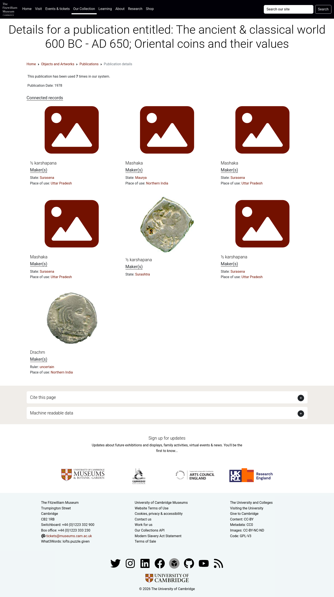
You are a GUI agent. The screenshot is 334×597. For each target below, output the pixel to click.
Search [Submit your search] (323, 9)
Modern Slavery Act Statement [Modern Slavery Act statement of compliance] (158, 536)
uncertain (47, 367)
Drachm (37, 352)
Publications (89, 64)
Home (27, 8)
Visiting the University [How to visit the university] (246, 508)
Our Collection (84, 9)
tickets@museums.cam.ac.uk (69, 536)
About (120, 9)
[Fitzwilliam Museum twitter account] (116, 563)
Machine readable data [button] (51, 413)
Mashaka (134, 163)
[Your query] (288, 9)
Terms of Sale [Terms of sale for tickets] (145, 541)
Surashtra (142, 274)
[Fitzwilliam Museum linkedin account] (160, 563)
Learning (105, 9)
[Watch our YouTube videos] (204, 563)
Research (135, 9)
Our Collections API (150, 530)
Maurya (141, 178)
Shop (150, 9)
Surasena (47, 178)
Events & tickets (57, 9)
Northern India (157, 183)
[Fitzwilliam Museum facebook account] (145, 563)
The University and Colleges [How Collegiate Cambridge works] (251, 503)
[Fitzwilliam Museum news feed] (218, 563)
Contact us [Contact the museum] (143, 519)
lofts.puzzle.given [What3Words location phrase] (76, 541)
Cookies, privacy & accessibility (159, 514)
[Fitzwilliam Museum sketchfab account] (174, 563)
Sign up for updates (166, 438)
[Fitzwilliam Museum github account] (189, 563)
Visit (38, 9)
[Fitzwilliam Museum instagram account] (130, 563)
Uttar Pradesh (61, 183)
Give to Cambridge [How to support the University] (244, 514)
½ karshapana (43, 163)
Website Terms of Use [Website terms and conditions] (152, 508)
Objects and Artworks (57, 64)
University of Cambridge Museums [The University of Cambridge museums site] (161, 503)
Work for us (144, 525)
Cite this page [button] (43, 397)
